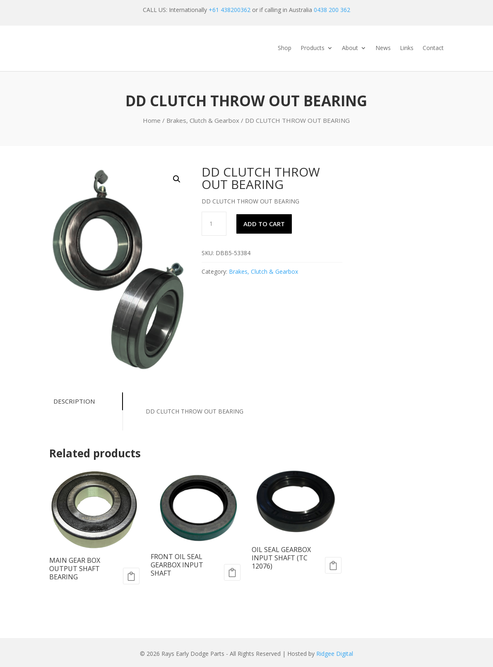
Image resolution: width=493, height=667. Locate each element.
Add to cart (264, 224)
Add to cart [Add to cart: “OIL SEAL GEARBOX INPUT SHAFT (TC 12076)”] (333, 565)
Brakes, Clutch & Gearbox (202, 120)
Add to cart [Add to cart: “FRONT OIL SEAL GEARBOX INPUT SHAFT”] (232, 572)
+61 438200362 (229, 10)
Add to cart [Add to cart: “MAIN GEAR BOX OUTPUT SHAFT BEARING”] (131, 576)
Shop (284, 48)
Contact (433, 48)
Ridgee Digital (334, 653)
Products (313, 48)
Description (72, 401)
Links (407, 48)
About (350, 48)
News (383, 48)
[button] (176, 179)
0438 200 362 (332, 10)
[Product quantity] (214, 224)
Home (152, 120)
